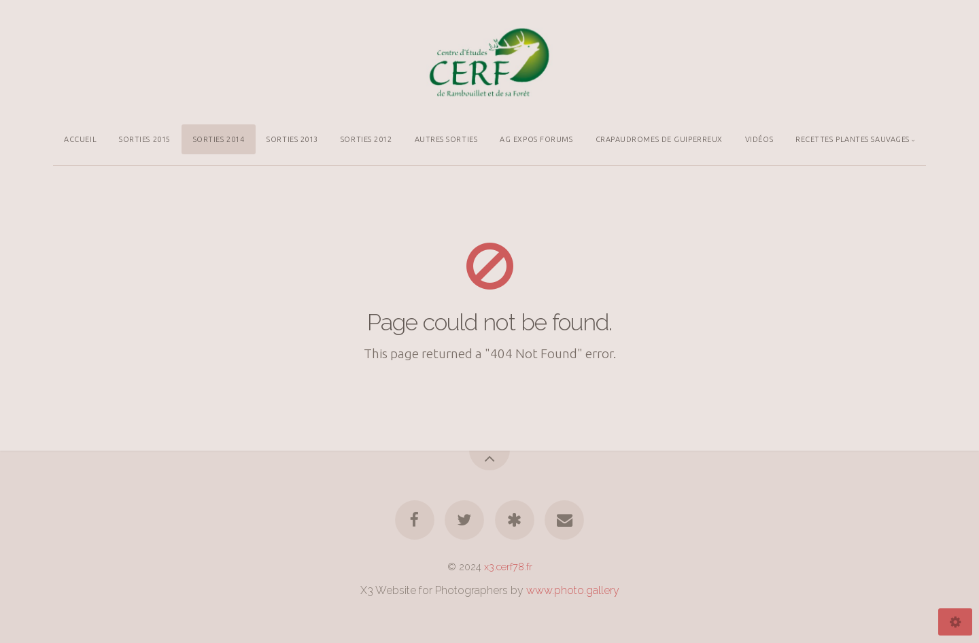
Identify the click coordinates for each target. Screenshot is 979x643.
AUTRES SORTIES (446, 139)
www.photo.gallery (572, 590)
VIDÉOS (759, 139)
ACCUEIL (80, 139)
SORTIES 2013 (292, 139)
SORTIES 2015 (145, 139)
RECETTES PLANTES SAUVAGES (852, 139)
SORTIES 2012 (366, 139)
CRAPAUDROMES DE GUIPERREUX (659, 139)
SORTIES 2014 (219, 139)
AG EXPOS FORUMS (536, 139)
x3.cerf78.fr (508, 566)
